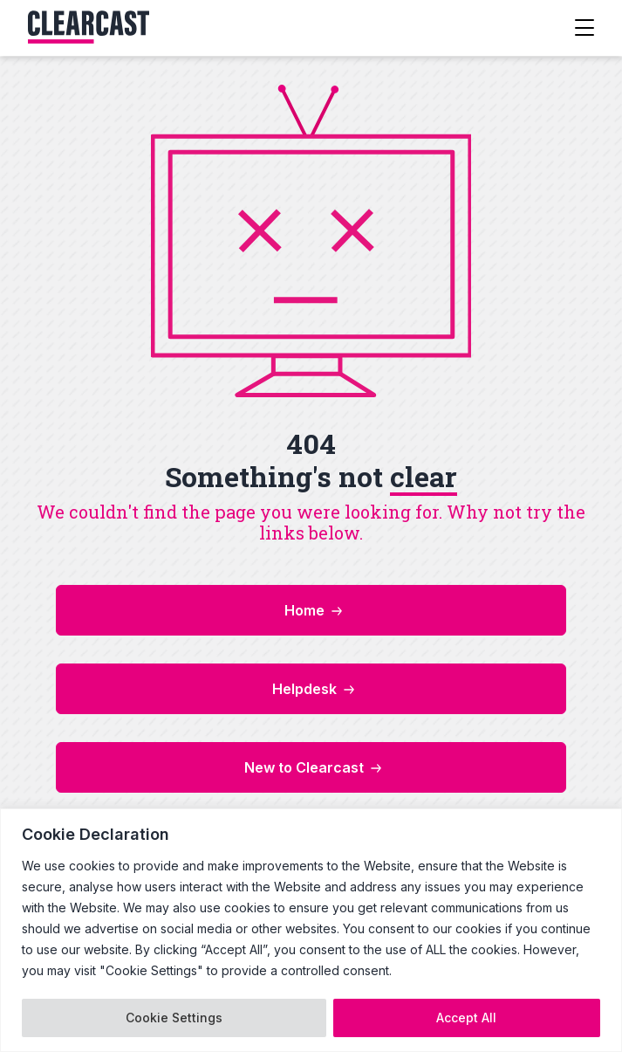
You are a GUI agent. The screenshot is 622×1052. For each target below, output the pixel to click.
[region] (311, 930)
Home (304, 610)
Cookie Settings (174, 1017)
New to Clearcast (304, 767)
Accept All (466, 1017)
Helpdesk (304, 689)
